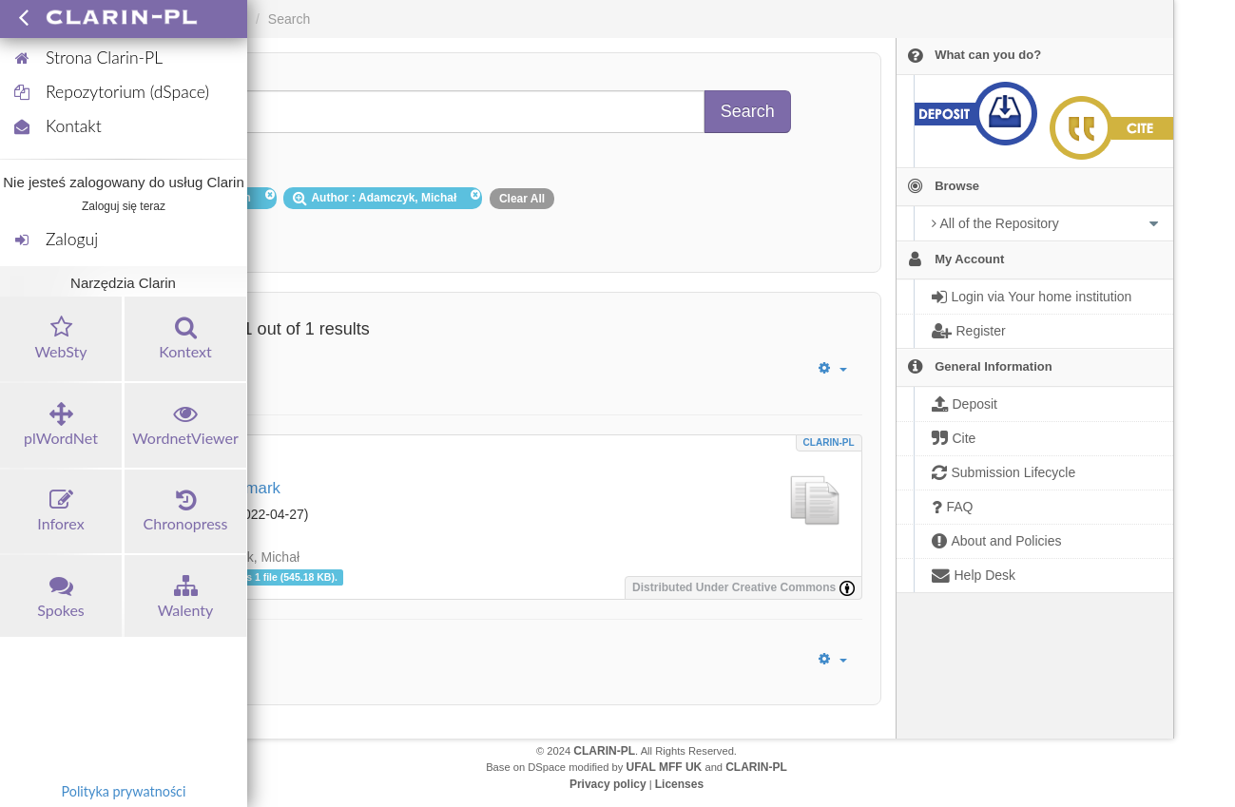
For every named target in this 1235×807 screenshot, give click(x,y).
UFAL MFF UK (665, 767)
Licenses (679, 784)
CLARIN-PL (829, 442)
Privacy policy (607, 784)
